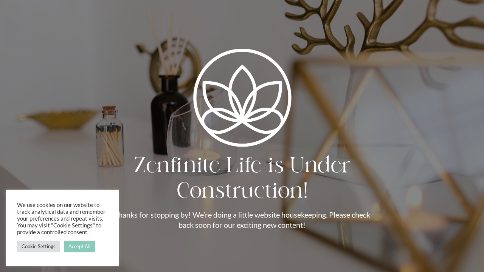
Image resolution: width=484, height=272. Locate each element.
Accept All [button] (79, 246)
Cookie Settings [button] (39, 246)
